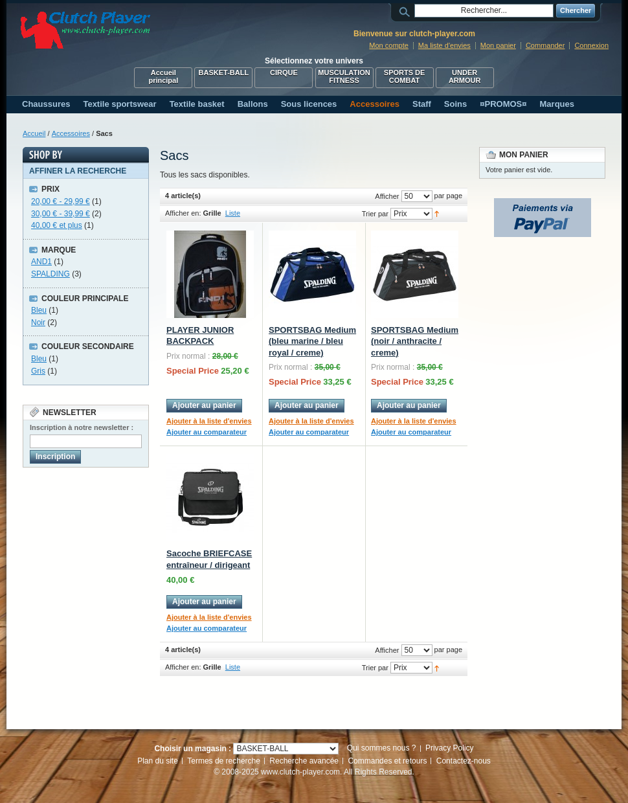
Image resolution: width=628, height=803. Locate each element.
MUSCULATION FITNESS (344, 76)
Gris (38, 371)
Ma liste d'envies (444, 45)
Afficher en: (183, 213)
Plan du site (157, 760)
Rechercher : (406, 10)
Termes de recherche (223, 760)
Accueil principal (163, 76)
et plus (56, 225)
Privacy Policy (449, 747)
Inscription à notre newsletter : (81, 427)
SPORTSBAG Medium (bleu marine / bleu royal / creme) (312, 341)
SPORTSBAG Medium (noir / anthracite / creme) (414, 341)
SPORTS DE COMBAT (404, 76)
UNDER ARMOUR (465, 76)
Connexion (591, 45)
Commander (545, 45)
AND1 (41, 261)
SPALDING (50, 273)
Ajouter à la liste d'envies (209, 421)
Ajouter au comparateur (206, 432)
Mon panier (498, 45)
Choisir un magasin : (192, 748)
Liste (232, 213)
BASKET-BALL (224, 72)
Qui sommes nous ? (381, 747)
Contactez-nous (463, 760)
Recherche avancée (304, 760)
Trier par (375, 214)
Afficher (387, 196)
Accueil (34, 133)
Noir (38, 322)
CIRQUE (284, 72)
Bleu (39, 310)
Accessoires (71, 133)
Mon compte (389, 45)
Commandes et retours (387, 760)
